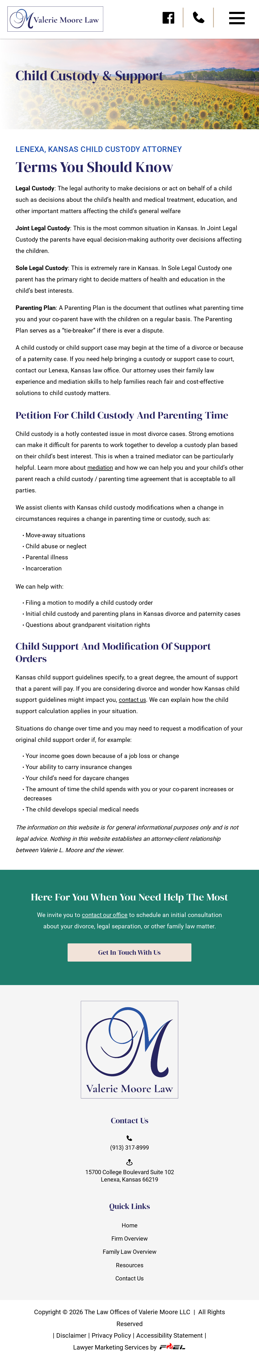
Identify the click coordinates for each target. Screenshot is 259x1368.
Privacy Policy (110, 1343)
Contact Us (129, 1284)
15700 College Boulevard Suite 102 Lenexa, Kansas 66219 (129, 1173)
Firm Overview (129, 1242)
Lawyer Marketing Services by (129, 1355)
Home (129, 1228)
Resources (129, 1270)
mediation (101, 467)
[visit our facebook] (168, 19)
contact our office (105, 915)
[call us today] (199, 19)
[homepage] (51, 21)
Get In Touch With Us (129, 952)
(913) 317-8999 (129, 1144)
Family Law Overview (129, 1256)
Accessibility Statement (170, 1343)
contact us (133, 699)
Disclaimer (69, 1343)
